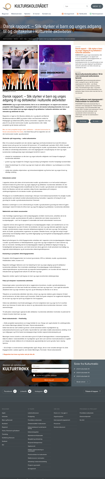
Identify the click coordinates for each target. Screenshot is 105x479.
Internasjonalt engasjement (62, 417)
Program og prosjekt (34, 463)
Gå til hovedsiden (7, 36)
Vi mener (37, 11)
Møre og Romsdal (7, 417)
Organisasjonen (58, 414)
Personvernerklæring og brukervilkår (57, 477)
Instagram (39, 388)
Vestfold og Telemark (8, 435)
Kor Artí (82, 417)
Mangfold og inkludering (35, 436)
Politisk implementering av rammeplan (36, 447)
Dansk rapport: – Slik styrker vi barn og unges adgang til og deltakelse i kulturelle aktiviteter (52, 36)
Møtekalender (17, 11)
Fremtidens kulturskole (35, 417)
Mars (25, 36)
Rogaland (5, 425)
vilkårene (54, 373)
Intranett (22, 477)
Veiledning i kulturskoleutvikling (37, 459)
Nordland (4, 421)
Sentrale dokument (59, 425)
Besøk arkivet (81, 379)
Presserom (57, 421)
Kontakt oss (48, 11)
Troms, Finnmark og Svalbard (10, 428)
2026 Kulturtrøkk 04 (82, 370)
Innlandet (4, 414)
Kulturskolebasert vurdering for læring (37, 425)
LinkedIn (23, 388)
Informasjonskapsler (9, 477)
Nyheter (28, 11)
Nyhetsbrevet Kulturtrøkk (35, 433)
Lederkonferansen (33, 410)
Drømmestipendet (85, 414)
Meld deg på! (49, 377)
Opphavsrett (31, 444)
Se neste (95, 119)
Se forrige (83, 119)
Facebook (8, 388)
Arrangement (32, 466)
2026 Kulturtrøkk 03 (82, 374)
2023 (21, 36)
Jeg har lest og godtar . (46, 373)
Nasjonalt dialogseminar (35, 440)
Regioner (5, 11)
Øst (3, 442)
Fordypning (31, 414)
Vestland (4, 439)
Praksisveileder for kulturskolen (37, 452)
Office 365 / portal (35, 477)
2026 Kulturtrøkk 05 (83, 366)
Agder (4, 410)
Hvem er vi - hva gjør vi (60, 410)
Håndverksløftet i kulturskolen (37, 421)
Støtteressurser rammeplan (36, 455)
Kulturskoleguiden (33, 429)
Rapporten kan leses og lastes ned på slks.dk (19, 352)
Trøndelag (5, 432)
